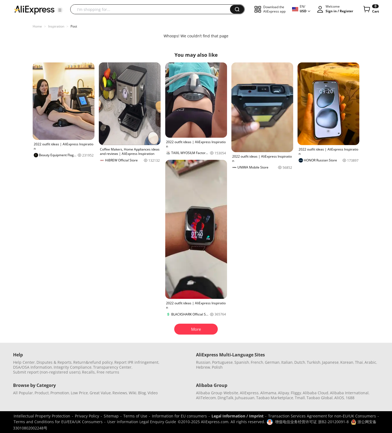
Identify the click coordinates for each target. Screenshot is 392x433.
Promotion (59, 392)
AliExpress (249, 392)
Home (37, 26)
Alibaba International (349, 392)
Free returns (108, 372)
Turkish (313, 362)
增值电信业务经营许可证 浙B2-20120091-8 (312, 421)
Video (153, 392)
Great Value (100, 392)
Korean (346, 362)
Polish (217, 367)
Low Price (79, 392)
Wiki (132, 392)
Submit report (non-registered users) (46, 372)
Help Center (24, 362)
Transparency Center (112, 367)
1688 (350, 397)
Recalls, (89, 372)
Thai (359, 362)
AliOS (339, 397)
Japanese (330, 362)
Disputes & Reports (54, 362)
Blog (142, 392)
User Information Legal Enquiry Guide (141, 421)
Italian (287, 362)
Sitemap (111, 416)
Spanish (241, 362)
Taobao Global (320, 397)
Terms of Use (135, 416)
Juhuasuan (245, 397)
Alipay (283, 392)
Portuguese (222, 362)
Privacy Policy (87, 416)
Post (74, 26)
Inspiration (56, 26)
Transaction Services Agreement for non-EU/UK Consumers (322, 416)
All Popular (23, 392)
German (272, 362)
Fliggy (296, 392)
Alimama (268, 392)
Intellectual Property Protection (42, 416)
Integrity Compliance (72, 367)
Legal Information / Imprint (238, 416)
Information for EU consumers (179, 416)
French (257, 362)
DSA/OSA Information (32, 367)
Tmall (300, 397)
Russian (203, 362)
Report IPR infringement (136, 362)
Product (42, 392)
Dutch (299, 362)
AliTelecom (206, 397)
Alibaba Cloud (315, 392)
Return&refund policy (93, 362)
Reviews (119, 392)
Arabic (370, 362)
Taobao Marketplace (274, 397)
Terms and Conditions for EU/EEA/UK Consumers (58, 421)
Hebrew (203, 367)
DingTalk (225, 397)
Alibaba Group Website (217, 392)
